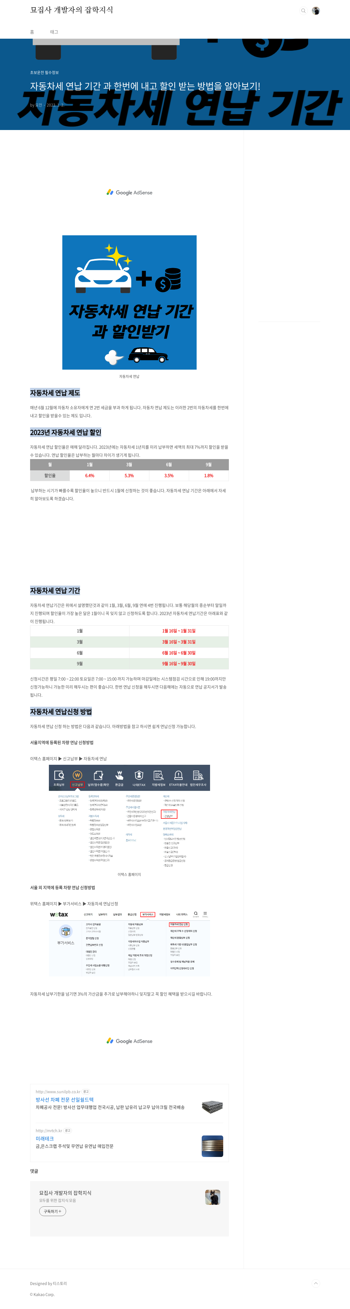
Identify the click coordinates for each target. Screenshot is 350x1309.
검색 (304, 11)
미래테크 (45, 1138)
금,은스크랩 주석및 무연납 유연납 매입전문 (75, 1146)
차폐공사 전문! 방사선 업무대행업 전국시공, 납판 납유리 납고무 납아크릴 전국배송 (110, 1107)
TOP (316, 1283)
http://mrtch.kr (49, 1130)
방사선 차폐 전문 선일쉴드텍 (65, 1100)
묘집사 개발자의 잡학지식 (71, 10)
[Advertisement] (129, 192)
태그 (54, 31)
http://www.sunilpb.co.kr (58, 1091)
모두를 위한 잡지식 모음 (57, 1200)
